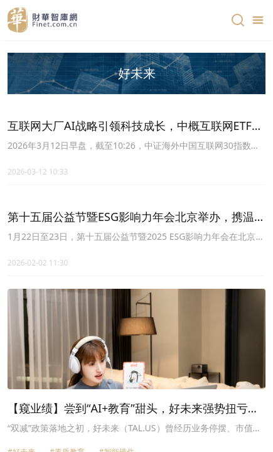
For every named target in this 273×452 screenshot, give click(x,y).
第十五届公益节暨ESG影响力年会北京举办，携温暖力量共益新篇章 (136, 217)
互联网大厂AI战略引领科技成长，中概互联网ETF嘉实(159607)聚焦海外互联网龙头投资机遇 (135, 126)
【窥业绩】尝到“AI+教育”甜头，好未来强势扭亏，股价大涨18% (133, 409)
